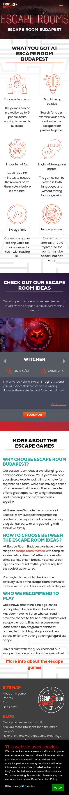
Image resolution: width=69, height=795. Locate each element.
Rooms (8, 698)
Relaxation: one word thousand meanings (32, 736)
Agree (58, 787)
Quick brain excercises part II (22, 722)
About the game (14, 693)
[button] (5, 360)
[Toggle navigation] (61, 5)
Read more (58, 404)
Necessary (13, 786)
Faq (5, 702)
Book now (34, 415)
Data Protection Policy (44, 779)
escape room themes (30, 551)
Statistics (28, 786)
